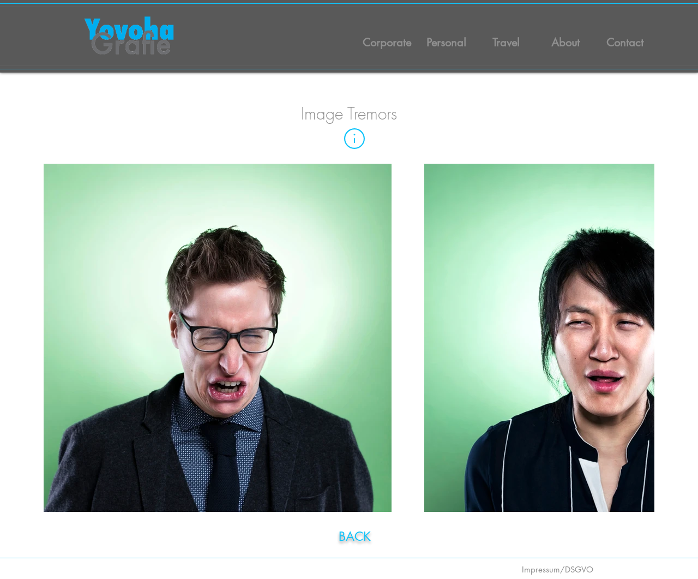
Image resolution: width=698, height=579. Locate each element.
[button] (354, 138)
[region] (359, 535)
